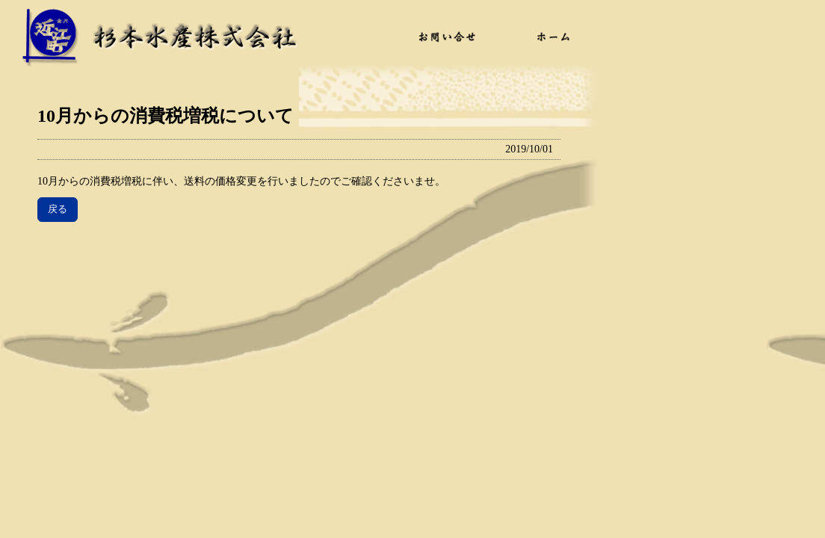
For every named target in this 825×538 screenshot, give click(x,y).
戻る (57, 208)
